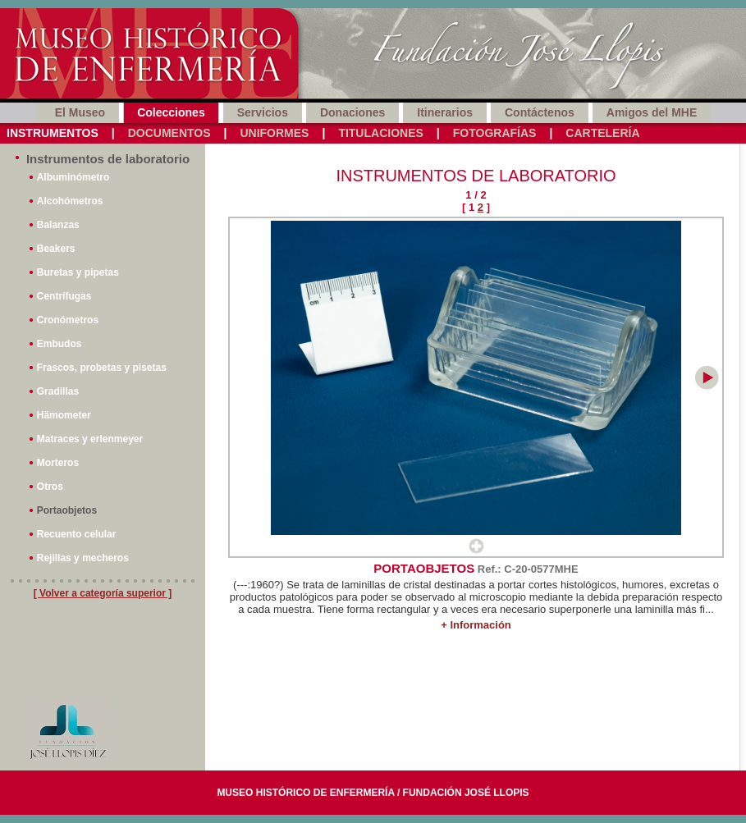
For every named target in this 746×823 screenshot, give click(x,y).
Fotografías (495, 132)
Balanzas (58, 225)
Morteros (58, 463)
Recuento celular (77, 534)
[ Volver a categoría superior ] (103, 593)
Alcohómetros (70, 201)
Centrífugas (64, 296)
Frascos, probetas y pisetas (102, 367)
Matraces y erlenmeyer (90, 439)
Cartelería (602, 132)
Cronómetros (67, 320)
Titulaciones (380, 132)
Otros (50, 486)
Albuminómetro (73, 177)
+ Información (476, 625)
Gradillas (58, 391)
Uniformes (274, 132)
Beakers (56, 248)
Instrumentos (52, 132)
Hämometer (64, 415)
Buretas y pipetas (78, 272)
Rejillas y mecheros (83, 558)
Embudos (59, 344)
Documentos (169, 132)
